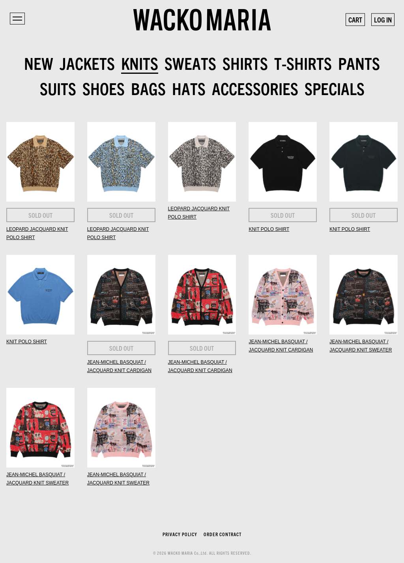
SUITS (58, 88)
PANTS (359, 62)
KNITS (139, 62)
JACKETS (87, 62)
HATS (189, 88)
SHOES (103, 88)
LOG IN (383, 19)
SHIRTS (245, 62)
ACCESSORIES (255, 88)
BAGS (148, 88)
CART (355, 19)
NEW (38, 62)
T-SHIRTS (303, 62)
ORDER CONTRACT (222, 534)
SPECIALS (335, 88)
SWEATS (190, 62)
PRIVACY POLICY (180, 534)
